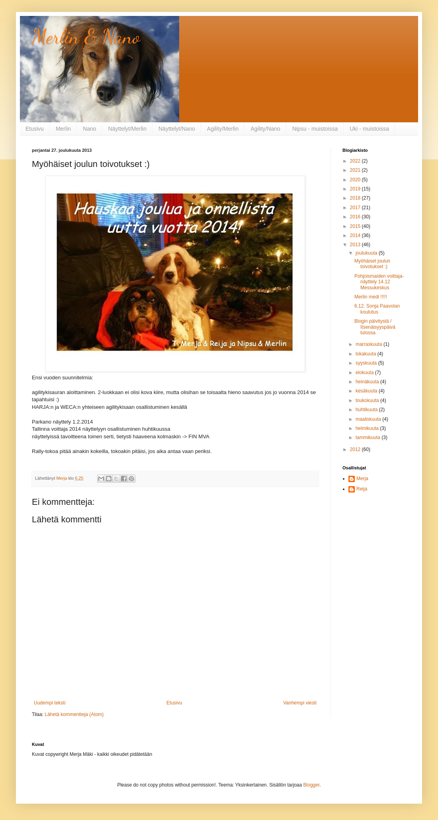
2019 (356, 189)
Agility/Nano (265, 129)
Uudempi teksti (49, 703)
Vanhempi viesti (300, 703)
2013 (356, 244)
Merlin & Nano (86, 37)
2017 (356, 207)
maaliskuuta (369, 419)
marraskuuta (369, 344)
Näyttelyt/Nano (176, 129)
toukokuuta (368, 400)
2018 (356, 198)
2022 (356, 161)
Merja (362, 478)
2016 (356, 217)
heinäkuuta (368, 381)
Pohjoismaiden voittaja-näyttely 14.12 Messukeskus (379, 281)
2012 (356, 449)
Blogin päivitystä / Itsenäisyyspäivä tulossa (374, 326)
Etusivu (34, 129)
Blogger (311, 785)
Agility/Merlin (223, 129)
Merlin (63, 129)
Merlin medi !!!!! (370, 297)
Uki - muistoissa (369, 129)
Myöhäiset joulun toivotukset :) (372, 263)
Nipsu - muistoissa (315, 129)
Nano (89, 129)
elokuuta (365, 372)
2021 (356, 170)
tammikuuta (368, 437)
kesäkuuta (367, 391)
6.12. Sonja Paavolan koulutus (377, 308)
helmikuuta (368, 428)
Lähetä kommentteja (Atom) (74, 714)
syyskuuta (367, 363)
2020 (356, 179)
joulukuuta (367, 253)
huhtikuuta (367, 409)
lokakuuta (366, 354)
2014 (356, 235)
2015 (356, 226)
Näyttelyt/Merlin (127, 129)
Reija (361, 489)
